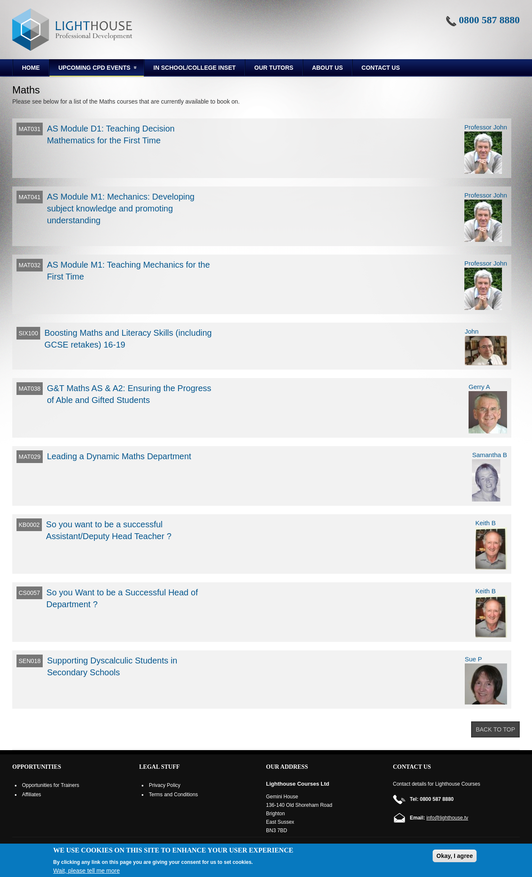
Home (31, 67)
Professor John (485, 127)
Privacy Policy (165, 785)
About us (327, 67)
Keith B (485, 522)
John (472, 331)
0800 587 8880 (489, 19)
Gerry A (479, 386)
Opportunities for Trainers (50, 785)
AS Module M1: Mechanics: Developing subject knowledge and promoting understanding (121, 208)
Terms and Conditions (173, 795)
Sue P (473, 659)
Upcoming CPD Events (93, 69)
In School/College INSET (195, 67)
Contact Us (381, 67)
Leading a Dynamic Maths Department (119, 456)
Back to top (495, 729)
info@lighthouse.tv (447, 818)
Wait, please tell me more (86, 870)
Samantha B (489, 454)
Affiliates (31, 795)
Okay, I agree (454, 855)
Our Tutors (273, 67)
